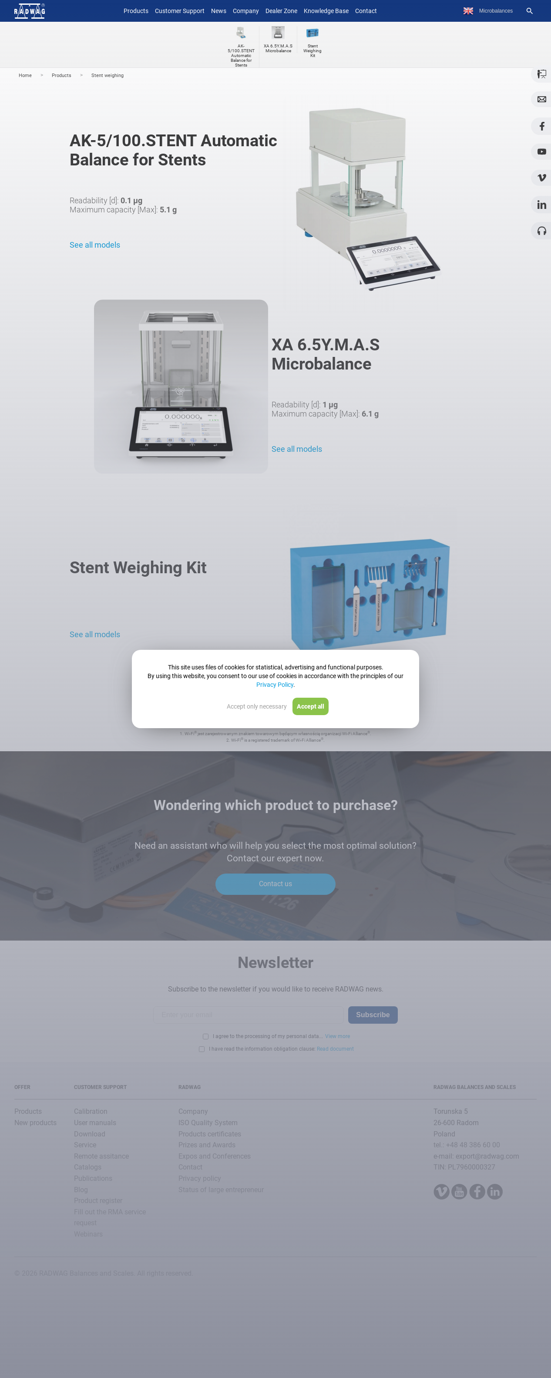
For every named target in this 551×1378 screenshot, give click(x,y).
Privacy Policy (274, 684)
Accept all (310, 706)
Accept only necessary (257, 706)
